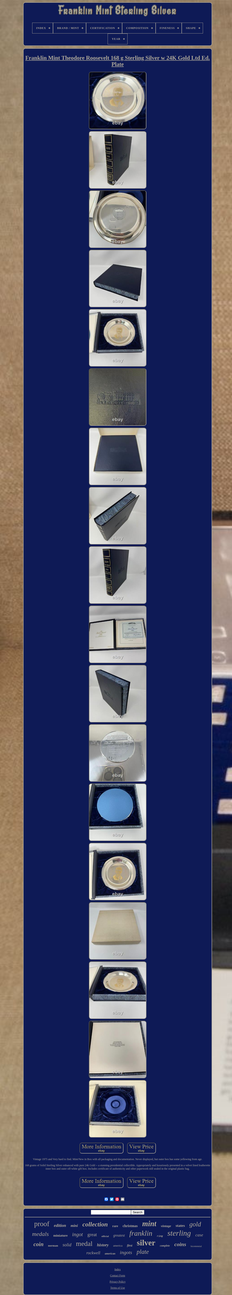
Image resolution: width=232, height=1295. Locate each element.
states (180, 1225)
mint (149, 1224)
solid (67, 1244)
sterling (179, 1233)
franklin (140, 1233)
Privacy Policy (118, 1281)
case (199, 1235)
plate (143, 1251)
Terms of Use (117, 1287)
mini (74, 1225)
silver (146, 1242)
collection (95, 1224)
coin (39, 1244)
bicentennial (196, 1246)
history (103, 1245)
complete (165, 1245)
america (117, 1245)
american (110, 1253)
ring (160, 1236)
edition (60, 1225)
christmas (130, 1226)
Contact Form (117, 1275)
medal (84, 1243)
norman (53, 1245)
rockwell (93, 1253)
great (92, 1234)
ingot (77, 1234)
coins (180, 1244)
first (129, 1245)
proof (41, 1224)
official (105, 1236)
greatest (119, 1235)
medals (40, 1234)
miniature (60, 1235)
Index (117, 1269)
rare (115, 1226)
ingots (126, 1252)
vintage (166, 1226)
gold (195, 1224)
